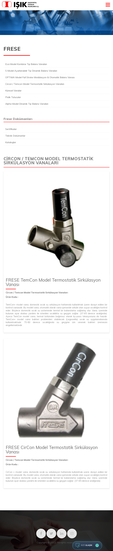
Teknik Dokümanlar (15, 135)
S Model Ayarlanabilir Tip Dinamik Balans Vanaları (31, 70)
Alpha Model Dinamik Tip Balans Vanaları (26, 103)
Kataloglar (10, 142)
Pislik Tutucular (13, 97)
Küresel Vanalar (13, 90)
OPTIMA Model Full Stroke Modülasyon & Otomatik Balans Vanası (40, 77)
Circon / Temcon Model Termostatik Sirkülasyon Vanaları (34, 83)
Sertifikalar (11, 129)
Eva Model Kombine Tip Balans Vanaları (26, 64)
